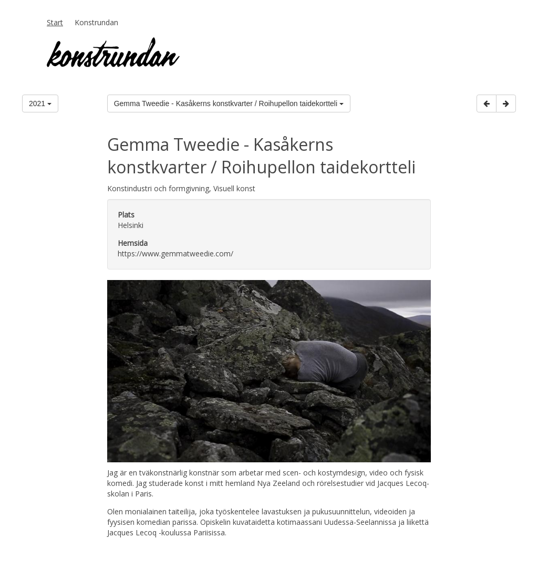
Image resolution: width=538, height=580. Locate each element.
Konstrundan (96, 22)
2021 (40, 103)
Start (55, 22)
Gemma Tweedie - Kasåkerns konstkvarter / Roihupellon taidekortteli (229, 103)
